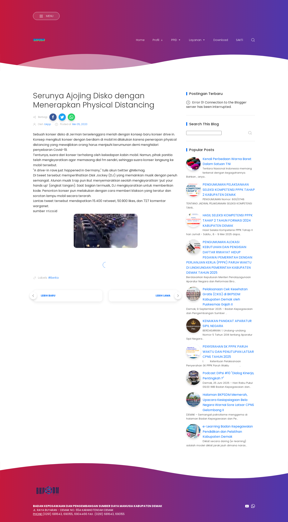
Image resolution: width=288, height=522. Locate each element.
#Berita (53, 278)
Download (220, 40)
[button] (53, 117)
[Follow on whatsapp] (253, 506)
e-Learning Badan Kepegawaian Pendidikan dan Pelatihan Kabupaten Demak (228, 431)
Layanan (197, 40)
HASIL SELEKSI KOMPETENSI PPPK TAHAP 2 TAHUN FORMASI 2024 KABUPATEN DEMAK (228, 220)
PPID (176, 40)
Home (140, 40)
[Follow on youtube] (247, 506)
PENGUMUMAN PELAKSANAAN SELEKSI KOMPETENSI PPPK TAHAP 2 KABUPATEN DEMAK (229, 189)
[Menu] (46, 16)
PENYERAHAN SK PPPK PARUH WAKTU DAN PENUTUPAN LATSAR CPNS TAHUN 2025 (228, 351)
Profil (158, 40)
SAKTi (239, 40)
